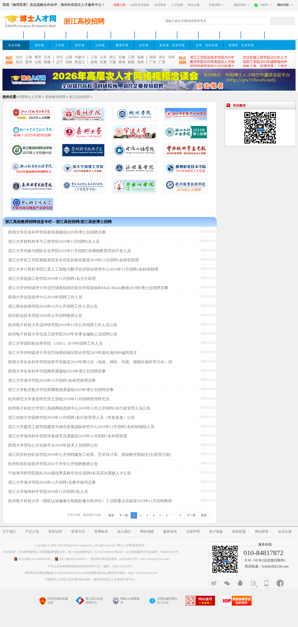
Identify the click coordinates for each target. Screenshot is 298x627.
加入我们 (124, 531)
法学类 (100, 45)
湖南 (152, 57)
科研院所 (145, 35)
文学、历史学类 (207, 45)
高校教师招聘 (55, 97)
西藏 (47, 62)
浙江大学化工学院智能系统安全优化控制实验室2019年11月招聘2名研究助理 (73, 260)
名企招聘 (209, 35)
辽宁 (59, 62)
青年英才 (77, 35)
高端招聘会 (252, 35)
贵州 (28, 62)
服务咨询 (170, 531)
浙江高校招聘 (79, 97)
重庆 (37, 57)
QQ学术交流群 (139, 5)
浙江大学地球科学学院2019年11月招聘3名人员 (48, 492)
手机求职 (215, 5)
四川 (19, 62)
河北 (59, 57)
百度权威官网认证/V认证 (163, 601)
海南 (140, 62)
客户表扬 (216, 531)
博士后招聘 (122, 35)
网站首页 (13, 35)
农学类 (144, 45)
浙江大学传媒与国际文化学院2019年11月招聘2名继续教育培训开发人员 (69, 251)
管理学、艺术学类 (241, 45)
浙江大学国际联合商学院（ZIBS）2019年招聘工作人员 (55, 343)
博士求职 (34, 35)
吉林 (68, 62)
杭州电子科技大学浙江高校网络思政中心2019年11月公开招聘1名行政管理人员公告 (79, 408)
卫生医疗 (230, 35)
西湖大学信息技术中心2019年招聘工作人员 (45, 297)
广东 (152, 62)
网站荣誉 (262, 531)
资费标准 (101, 531)
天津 (47, 57)
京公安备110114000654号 (31, 559)
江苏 (94, 57)
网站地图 (147, 531)
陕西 (94, 62)
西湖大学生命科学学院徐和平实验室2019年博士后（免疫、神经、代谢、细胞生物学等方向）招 (90, 362)
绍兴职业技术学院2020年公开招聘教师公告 (45, 316)
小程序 (263, 5)
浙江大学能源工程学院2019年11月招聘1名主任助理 (52, 278)
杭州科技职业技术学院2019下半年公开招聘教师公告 (53, 464)
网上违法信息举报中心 (89, 600)
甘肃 (103, 62)
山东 (103, 57)
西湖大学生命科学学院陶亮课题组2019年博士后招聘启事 (57, 371)
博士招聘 (99, 35)
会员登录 (160, 5)
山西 (68, 57)
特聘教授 (166, 35)
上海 (28, 57)
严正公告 (32, 531)
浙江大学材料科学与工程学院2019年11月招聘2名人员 (54, 241)
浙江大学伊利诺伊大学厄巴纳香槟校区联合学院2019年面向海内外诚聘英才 (72, 353)
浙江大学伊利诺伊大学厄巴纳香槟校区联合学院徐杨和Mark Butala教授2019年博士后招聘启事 (88, 288)
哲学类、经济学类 (172, 45)
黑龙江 (80, 62)
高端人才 (188, 35)
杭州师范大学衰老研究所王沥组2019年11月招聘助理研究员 (58, 399)
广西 (162, 62)
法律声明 (193, 531)
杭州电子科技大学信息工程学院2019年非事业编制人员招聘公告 (62, 334)
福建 (140, 57)
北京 (19, 57)
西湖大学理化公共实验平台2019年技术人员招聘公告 (53, 445)
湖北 (162, 57)
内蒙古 (80, 57)
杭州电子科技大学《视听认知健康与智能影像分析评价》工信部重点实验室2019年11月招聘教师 (90, 501)
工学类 (59, 45)
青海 (121, 62)
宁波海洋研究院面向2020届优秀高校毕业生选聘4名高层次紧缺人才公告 (69, 473)
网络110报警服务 (125, 601)
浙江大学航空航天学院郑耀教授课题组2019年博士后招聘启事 (61, 390)
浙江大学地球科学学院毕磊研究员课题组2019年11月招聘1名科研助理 (67, 436)
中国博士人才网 (29, 97)
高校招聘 (55, 35)
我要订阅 (119, 5)
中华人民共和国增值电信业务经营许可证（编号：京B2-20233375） (91, 566)
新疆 (131, 62)
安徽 (121, 57)
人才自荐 (177, 5)
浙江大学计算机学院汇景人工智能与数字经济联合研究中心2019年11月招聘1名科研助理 (83, 269)
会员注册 (285, 531)
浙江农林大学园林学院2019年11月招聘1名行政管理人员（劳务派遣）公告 (71, 417)
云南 (37, 62)
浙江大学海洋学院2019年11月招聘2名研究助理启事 (52, 380)
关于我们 (9, 531)
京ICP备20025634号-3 (70, 559)
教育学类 (122, 45)
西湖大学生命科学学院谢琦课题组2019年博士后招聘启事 (57, 232)
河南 (171, 57)
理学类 (39, 45)
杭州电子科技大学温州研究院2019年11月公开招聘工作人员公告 (62, 325)
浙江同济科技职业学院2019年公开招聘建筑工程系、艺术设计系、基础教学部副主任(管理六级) (89, 454)
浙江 (112, 57)
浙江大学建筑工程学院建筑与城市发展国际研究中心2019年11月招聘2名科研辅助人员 (81, 427)
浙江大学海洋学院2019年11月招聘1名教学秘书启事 (52, 482)
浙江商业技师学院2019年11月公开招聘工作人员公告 (53, 306)
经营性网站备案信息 (53, 601)
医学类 (80, 45)
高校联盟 (239, 531)
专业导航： (16, 45)
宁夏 (112, 62)
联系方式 (78, 531)
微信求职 (240, 5)
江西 (131, 57)
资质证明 (55, 531)
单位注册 (194, 5)
